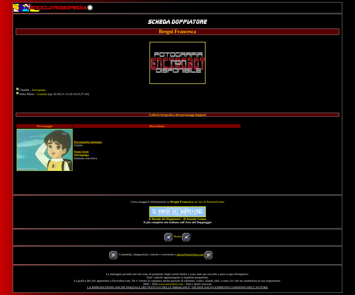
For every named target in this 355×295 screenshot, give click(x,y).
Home (177, 236)
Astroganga (39, 89)
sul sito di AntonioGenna (197, 201)
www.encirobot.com (170, 284)
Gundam (42, 94)
